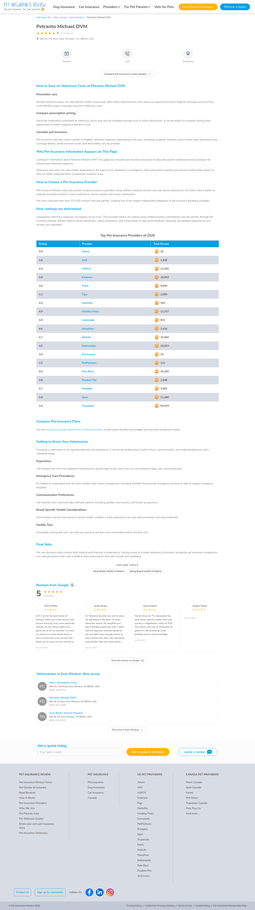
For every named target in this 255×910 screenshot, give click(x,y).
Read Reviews (27, 792)
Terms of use (185, 905)
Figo (84, 294)
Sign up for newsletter (50, 892)
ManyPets (88, 329)
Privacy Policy (134, 905)
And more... (144, 876)
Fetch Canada (194, 782)
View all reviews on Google (127, 660)
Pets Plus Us (193, 808)
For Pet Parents (137, 7)
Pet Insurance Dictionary (33, 833)
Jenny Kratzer (150, 605)
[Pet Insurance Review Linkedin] (100, 892)
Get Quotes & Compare (32, 787)
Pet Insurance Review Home (35, 782)
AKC (84, 260)
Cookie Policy (202, 905)
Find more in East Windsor (127, 729)
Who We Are (27, 808)
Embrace (87, 277)
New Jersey (60, 17)
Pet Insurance (95, 782)
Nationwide (89, 346)
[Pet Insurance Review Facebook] (89, 892)
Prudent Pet (89, 380)
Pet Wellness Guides (31, 818)
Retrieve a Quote (235, 7)
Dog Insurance (64, 7)
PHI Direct (192, 798)
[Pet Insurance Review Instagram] (110, 892)
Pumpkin (87, 388)
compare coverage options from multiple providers (74, 429)
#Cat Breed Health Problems (108, 571)
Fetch (85, 286)
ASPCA (86, 269)
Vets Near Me (43, 17)
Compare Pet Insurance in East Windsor (127, 74)
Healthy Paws (90, 311)
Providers (112, 7)
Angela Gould (200, 605)
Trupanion (88, 406)
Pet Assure (88, 354)
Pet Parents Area (29, 813)
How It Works (27, 798)
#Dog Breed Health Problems (146, 571)
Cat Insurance (89, 7)
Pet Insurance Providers (33, 803)
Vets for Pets (164, 7)
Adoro (85, 251)
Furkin (189, 792)
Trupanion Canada (196, 803)
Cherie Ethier (51, 605)
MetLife (86, 337)
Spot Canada (193, 787)
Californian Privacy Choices (159, 905)
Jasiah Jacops (100, 605)
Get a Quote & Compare (198, 7)
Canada (92, 798)
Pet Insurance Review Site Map (229, 905)
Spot (85, 397)
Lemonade (88, 320)
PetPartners (89, 363)
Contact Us (22, 892)
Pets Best (87, 371)
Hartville (87, 303)
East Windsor (77, 17)
